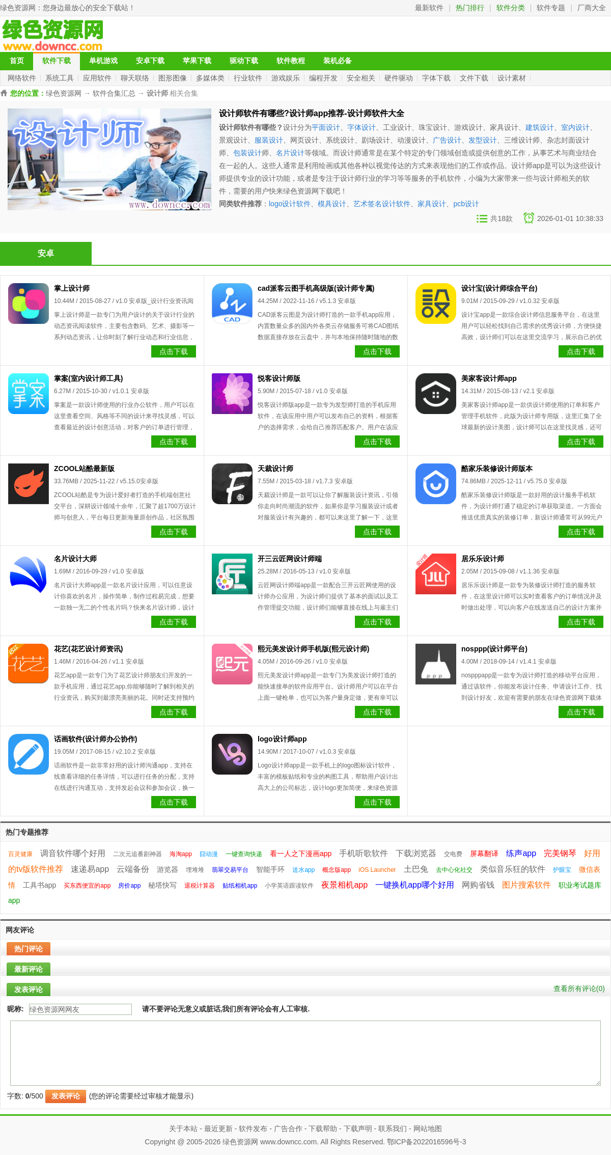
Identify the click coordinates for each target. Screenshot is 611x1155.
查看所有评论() (579, 988)
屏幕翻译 (484, 853)
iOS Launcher (377, 869)
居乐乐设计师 (482, 559)
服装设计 (269, 140)
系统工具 (60, 78)
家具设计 (432, 204)
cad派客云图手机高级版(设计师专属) (316, 288)
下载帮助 (323, 1128)
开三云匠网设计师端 (290, 559)
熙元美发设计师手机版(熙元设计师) (313, 649)
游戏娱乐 (286, 78)
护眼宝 (562, 869)
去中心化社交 (454, 869)
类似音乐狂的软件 (512, 869)
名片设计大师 (75, 559)
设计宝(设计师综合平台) (499, 288)
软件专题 (551, 8)
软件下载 (56, 61)
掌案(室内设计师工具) (88, 378)
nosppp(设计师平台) (494, 649)
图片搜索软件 (526, 885)
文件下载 (475, 78)
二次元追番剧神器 (137, 854)
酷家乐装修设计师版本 (497, 468)
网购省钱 (478, 885)
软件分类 (510, 8)
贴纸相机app (240, 885)
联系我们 (392, 1128)
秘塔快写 (162, 885)
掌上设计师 (72, 288)
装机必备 (337, 61)
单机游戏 (103, 61)
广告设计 (447, 140)
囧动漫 (209, 854)
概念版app (336, 869)
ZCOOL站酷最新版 (84, 468)
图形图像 (173, 78)
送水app (303, 869)
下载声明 (358, 1128)
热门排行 (470, 8)
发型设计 (482, 140)
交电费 (453, 854)
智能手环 (270, 869)
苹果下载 (197, 61)
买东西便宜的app (87, 885)
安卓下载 (150, 61)
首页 (17, 61)
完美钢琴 (560, 853)
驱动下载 (244, 61)
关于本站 (183, 1128)
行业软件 (249, 78)
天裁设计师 (275, 468)
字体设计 (361, 127)
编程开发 (324, 78)
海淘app (181, 854)
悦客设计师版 (279, 378)
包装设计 (247, 153)
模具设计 (332, 204)
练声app (521, 853)
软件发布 (253, 1128)
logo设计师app (282, 739)
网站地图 (427, 1128)
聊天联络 (136, 78)
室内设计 (575, 127)
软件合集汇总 (114, 93)
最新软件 (429, 8)
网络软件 (23, 78)
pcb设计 (466, 204)
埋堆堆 (195, 869)
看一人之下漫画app (300, 853)
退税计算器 (199, 885)
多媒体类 (211, 78)
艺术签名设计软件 (381, 204)
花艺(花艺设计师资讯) (88, 649)
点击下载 (173, 351)
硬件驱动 (399, 78)
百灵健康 (20, 854)
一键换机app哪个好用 (414, 885)
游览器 (167, 869)
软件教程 (290, 61)
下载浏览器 (416, 853)
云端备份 (133, 869)
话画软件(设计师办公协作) (95, 739)
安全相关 (362, 78)
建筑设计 (539, 127)
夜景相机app (344, 885)
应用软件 (98, 78)
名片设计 (290, 153)
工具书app (39, 885)
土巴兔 (416, 869)
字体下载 (437, 78)
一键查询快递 (244, 854)
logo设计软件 (290, 204)
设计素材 (512, 78)
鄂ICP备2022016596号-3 (426, 1142)
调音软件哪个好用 (72, 853)
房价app (129, 885)
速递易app (90, 869)
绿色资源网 (18, 8)
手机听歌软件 (363, 853)
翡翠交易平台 (230, 869)
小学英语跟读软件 (289, 885)
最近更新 (218, 1128)
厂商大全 (591, 8)
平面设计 (326, 127)
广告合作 (288, 1128)
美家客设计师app (489, 378)
